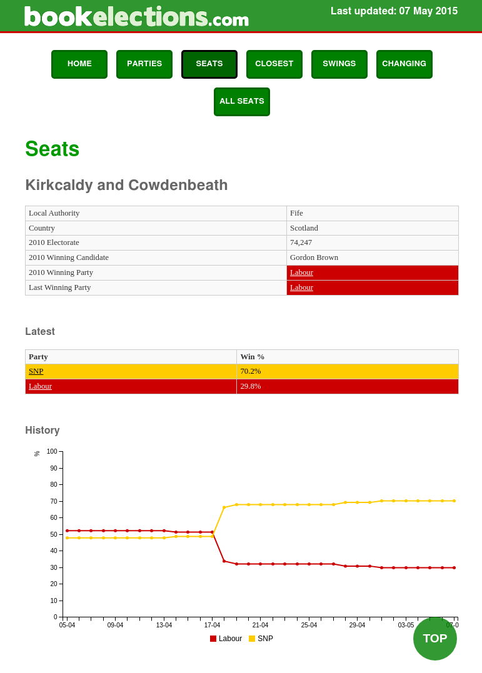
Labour (301, 272)
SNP (36, 371)
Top (435, 638)
